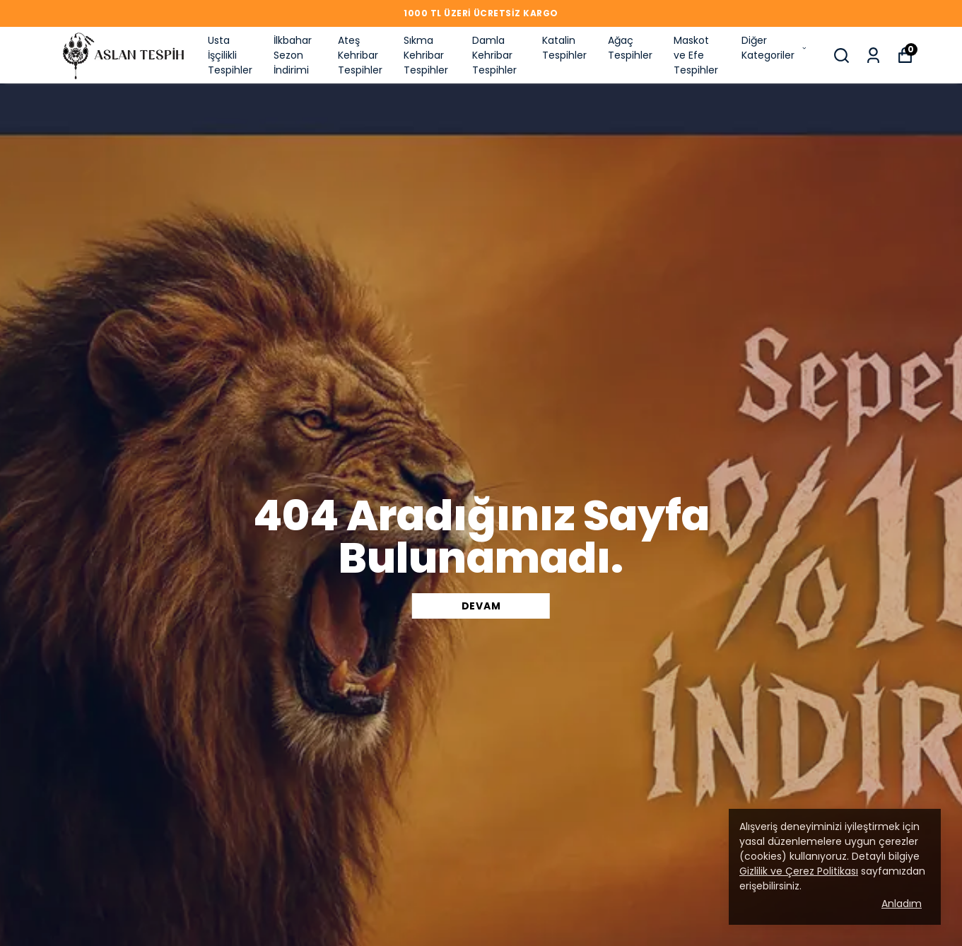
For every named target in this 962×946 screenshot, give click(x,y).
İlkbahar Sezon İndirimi (293, 55)
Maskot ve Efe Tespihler (696, 55)
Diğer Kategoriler (774, 47)
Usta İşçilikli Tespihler (230, 55)
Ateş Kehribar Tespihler (360, 55)
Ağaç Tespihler (630, 47)
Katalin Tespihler (564, 47)
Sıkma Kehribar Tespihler (426, 55)
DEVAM (481, 606)
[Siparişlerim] (873, 55)
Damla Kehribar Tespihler (494, 55)
